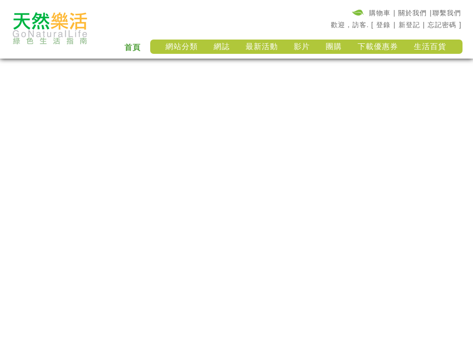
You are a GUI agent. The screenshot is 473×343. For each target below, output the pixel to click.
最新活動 (262, 46)
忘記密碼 (442, 25)
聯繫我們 (446, 13)
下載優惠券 (378, 46)
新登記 (409, 25)
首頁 (132, 47)
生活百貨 (430, 46)
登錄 (383, 25)
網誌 (222, 46)
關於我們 (412, 13)
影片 (302, 46)
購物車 (380, 13)
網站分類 (181, 46)
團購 (334, 46)
